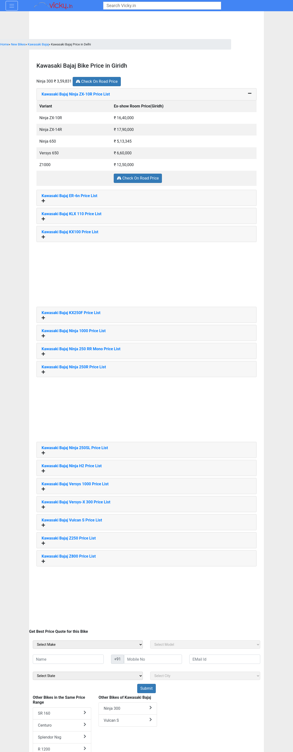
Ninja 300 (128, 708)
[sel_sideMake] (88, 644)
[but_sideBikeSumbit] (146, 688)
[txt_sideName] (68, 659)
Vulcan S (128, 720)
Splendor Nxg (62, 737)
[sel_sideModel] (205, 644)
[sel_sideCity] (205, 676)
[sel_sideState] (88, 676)
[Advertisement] (146, 272)
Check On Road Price (97, 81)
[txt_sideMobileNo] (153, 659)
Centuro (62, 725)
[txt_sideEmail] (224, 659)
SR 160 (62, 713)
